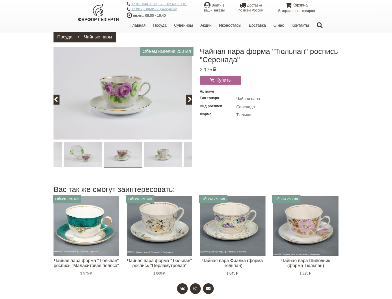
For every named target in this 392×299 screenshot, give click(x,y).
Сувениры (183, 25)
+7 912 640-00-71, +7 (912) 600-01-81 (157, 4)
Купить (223, 80)
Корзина (296, 8)
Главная (138, 25)
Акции (206, 25)
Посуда (159, 25)
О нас (279, 25)
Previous (59, 99)
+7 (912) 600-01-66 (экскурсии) (152, 9)
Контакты (300, 25)
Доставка (257, 25)
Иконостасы (230, 25)
